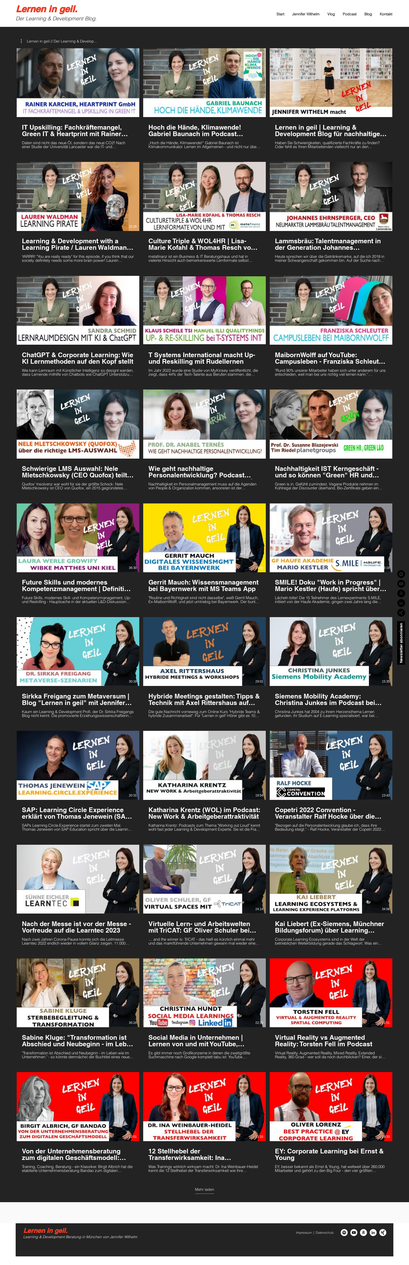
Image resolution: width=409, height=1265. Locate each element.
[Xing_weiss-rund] (382, 1232)
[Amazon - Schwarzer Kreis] (401, 593)
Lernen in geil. (46, 8)
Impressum (304, 1232)
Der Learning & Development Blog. (56, 18)
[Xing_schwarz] (401, 613)
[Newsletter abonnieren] (401, 643)
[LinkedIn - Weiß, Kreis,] (373, 1232)
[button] (59, 41)
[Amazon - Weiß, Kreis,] (363, 1232)
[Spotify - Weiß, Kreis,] (344, 1232)
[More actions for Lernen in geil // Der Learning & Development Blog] (59, 41)
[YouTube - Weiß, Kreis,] (353, 1232)
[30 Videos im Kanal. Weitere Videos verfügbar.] (204, 610)
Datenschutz (325, 1232)
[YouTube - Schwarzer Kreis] (401, 584)
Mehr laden (204, 1189)
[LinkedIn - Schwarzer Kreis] (401, 603)
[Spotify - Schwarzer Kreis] (401, 574)
